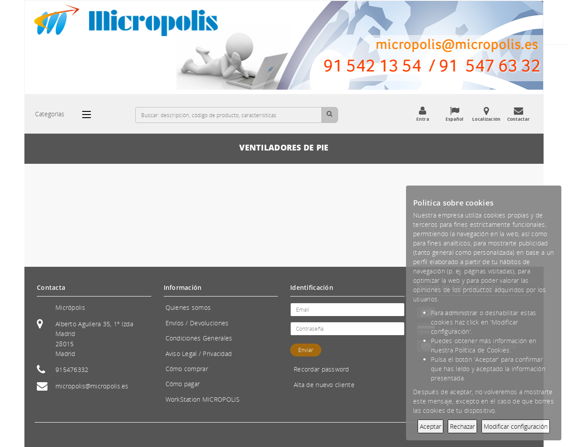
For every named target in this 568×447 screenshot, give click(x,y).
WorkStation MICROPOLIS (203, 399)
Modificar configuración (516, 426)
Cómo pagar (183, 384)
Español (454, 114)
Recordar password (321, 369)
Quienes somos (188, 307)
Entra (422, 114)
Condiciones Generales (199, 338)
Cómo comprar (187, 368)
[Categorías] (91, 114)
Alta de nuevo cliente (324, 384)
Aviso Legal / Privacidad (199, 353)
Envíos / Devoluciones (197, 323)
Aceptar (430, 426)
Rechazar (462, 426)
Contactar (518, 114)
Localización (486, 114)
